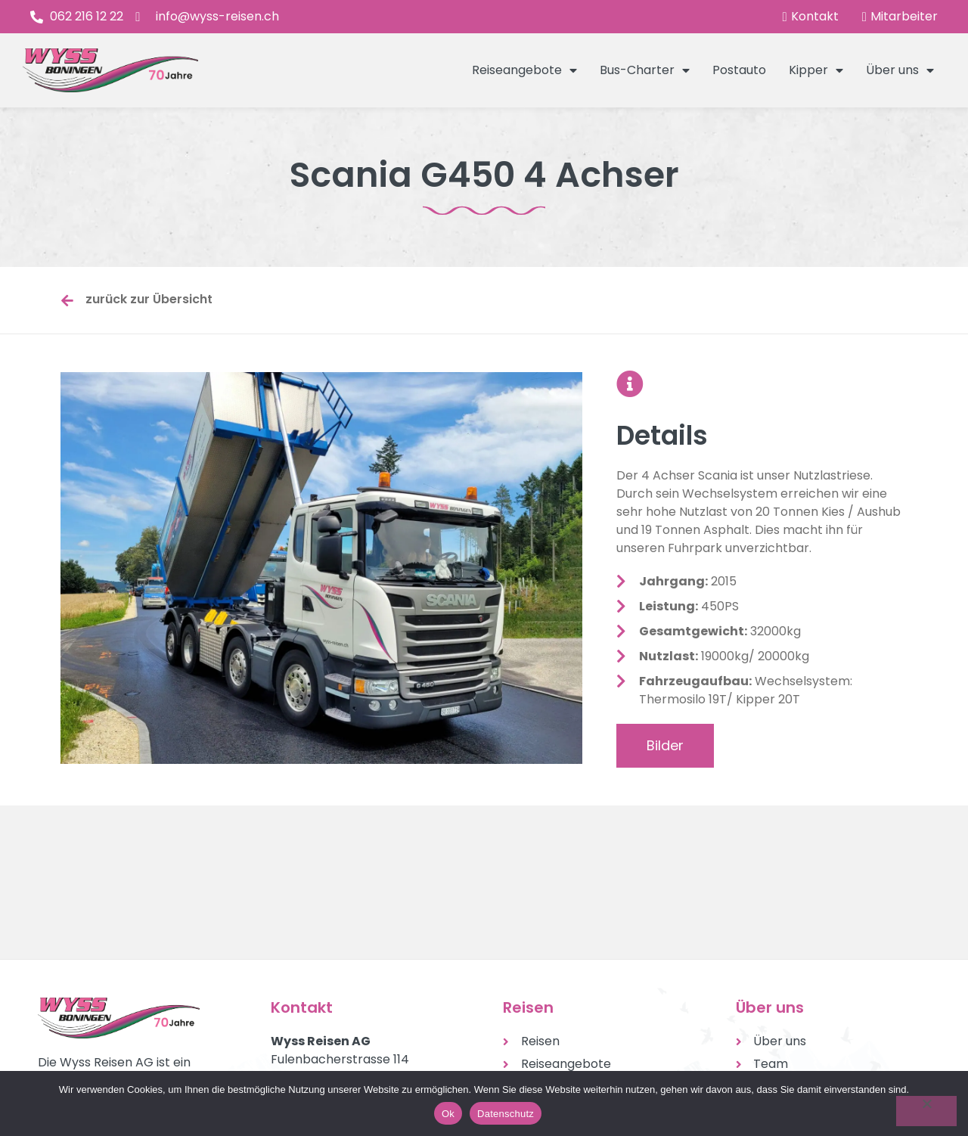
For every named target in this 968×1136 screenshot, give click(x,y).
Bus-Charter (645, 70)
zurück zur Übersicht (149, 299)
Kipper (816, 70)
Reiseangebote (524, 70)
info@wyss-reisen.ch (332, 986)
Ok (448, 1113)
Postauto (739, 70)
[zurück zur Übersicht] (67, 300)
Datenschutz (505, 1113)
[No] (926, 1111)
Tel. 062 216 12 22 (319, 968)
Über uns (900, 70)
